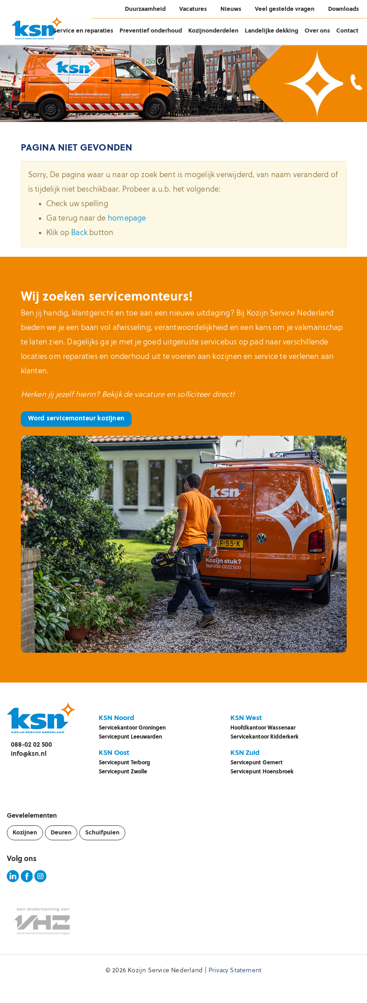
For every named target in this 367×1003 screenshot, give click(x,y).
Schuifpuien (102, 832)
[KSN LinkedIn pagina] (13, 880)
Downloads (343, 9)
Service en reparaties (83, 31)
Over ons (317, 31)
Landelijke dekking (271, 31)
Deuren (61, 832)
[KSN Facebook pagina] (27, 880)
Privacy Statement (235, 970)
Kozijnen (25, 832)
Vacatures (193, 9)
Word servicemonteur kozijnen (76, 418)
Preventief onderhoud (150, 31)
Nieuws (230, 9)
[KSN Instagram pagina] (40, 880)
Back (79, 233)
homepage (127, 218)
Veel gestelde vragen (285, 9)
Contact (347, 31)
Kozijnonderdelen (213, 31)
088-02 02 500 (31, 745)
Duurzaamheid (145, 9)
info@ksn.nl (29, 754)
